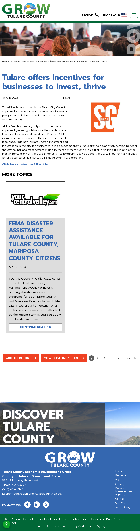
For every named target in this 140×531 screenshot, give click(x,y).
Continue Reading (35, 327)
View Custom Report (64, 358)
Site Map (121, 503)
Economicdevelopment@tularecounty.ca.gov (32, 493)
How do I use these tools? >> (113, 358)
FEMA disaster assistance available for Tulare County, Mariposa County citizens (34, 241)
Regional (121, 475)
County (119, 484)
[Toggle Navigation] (134, 15)
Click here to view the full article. (25, 164)
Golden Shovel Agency (92, 526)
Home (119, 471)
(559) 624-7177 (12, 489)
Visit (117, 479)
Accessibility (122, 507)
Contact (120, 498)
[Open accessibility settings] (6, 524)
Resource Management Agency (124, 491)
